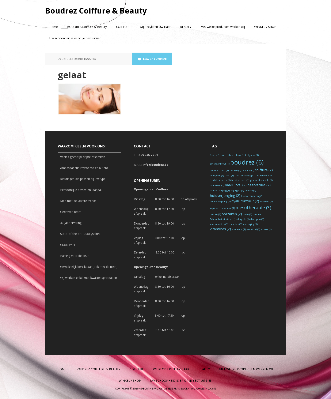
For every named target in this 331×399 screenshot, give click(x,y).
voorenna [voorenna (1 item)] (239, 229)
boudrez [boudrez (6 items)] (247, 162)
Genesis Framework (176, 388)
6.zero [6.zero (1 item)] (215, 155)
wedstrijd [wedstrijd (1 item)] (253, 229)
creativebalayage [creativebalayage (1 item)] (245, 175)
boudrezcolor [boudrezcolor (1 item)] (219, 170)
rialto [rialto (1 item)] (247, 214)
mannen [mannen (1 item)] (228, 208)
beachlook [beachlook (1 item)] (236, 155)
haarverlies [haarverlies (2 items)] (259, 184)
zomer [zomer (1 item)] (266, 229)
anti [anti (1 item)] (224, 155)
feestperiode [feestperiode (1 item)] (240, 180)
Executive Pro (149, 388)
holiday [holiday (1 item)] (250, 190)
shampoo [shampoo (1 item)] (257, 219)
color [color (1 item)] (229, 175)
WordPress (198, 388)
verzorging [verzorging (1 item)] (250, 224)
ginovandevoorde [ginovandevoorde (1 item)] (261, 180)
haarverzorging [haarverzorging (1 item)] (220, 190)
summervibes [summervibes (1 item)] (219, 224)
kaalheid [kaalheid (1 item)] (266, 201)
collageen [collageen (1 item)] (217, 175)
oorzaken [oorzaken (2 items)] (232, 213)
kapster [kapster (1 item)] (215, 208)
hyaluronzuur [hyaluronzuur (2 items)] (245, 201)
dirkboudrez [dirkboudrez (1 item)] (222, 180)
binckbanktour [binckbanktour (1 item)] (219, 163)
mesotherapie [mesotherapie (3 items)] (253, 207)
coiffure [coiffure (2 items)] (264, 169)
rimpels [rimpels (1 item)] (258, 214)
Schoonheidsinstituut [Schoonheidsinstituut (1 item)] (223, 219)
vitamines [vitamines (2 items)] (220, 228)
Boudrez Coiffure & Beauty (96, 10)
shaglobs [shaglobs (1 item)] (243, 219)
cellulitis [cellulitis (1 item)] (248, 170)
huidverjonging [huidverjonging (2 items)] (225, 195)
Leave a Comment (155, 59)
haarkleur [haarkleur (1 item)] (217, 185)
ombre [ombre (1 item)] (215, 214)
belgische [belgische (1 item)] (252, 155)
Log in (212, 388)
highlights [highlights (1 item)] (237, 190)
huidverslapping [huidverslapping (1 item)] (220, 201)
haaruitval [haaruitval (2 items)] (236, 184)
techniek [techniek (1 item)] (235, 224)
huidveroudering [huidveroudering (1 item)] (252, 196)
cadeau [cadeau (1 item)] (235, 170)
